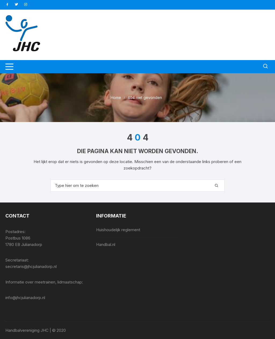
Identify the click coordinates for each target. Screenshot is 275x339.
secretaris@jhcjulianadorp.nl (31, 266)
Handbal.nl (105, 244)
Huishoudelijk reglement (118, 229)
